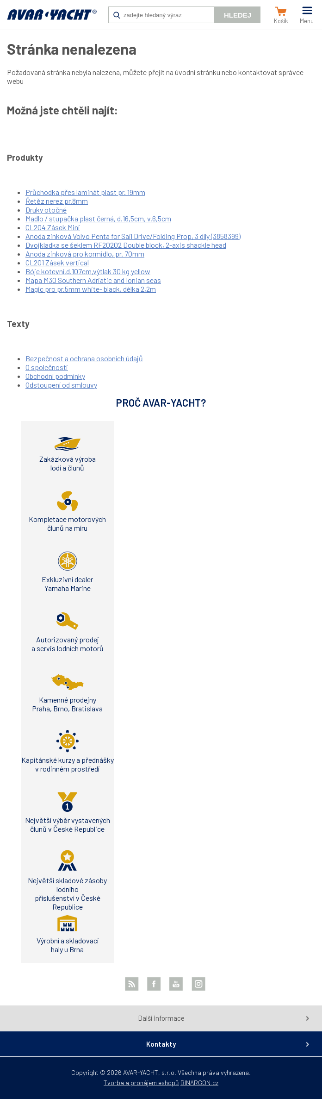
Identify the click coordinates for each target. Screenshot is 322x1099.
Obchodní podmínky (55, 375)
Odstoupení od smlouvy (61, 384)
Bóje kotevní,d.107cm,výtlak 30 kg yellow (87, 271)
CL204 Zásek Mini (52, 227)
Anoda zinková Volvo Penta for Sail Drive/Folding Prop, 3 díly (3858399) (133, 236)
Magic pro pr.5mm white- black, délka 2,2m (90, 288)
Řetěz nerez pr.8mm (56, 200)
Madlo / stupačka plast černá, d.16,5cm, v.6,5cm (98, 218)
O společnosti (46, 367)
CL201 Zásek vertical (57, 262)
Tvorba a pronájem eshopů (141, 1082)
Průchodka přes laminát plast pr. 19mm (85, 192)
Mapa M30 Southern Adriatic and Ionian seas (93, 280)
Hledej (237, 15)
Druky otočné (46, 209)
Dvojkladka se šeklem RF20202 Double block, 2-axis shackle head (125, 244)
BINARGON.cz (199, 1082)
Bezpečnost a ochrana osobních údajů (84, 358)
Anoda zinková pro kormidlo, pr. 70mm (84, 253)
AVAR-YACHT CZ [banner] (52, 19)
